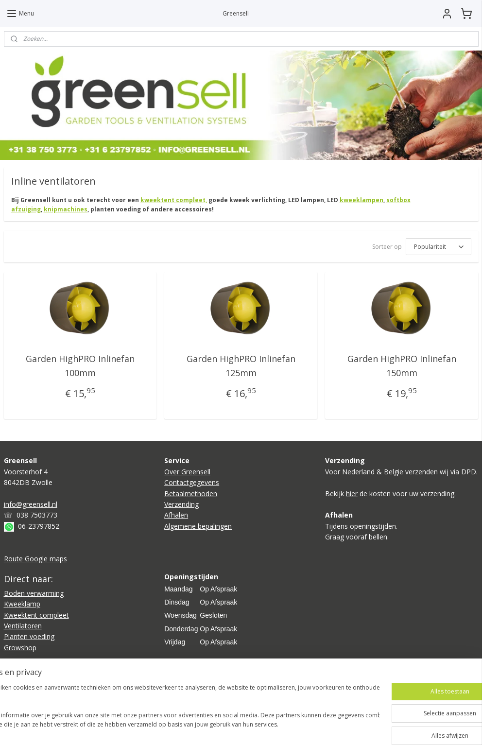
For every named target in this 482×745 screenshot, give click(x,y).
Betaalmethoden (190, 493)
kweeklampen (361, 200)
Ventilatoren (23, 625)
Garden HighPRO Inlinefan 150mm (401, 366)
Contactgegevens (191, 482)
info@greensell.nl (30, 504)
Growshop (20, 647)
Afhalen (176, 515)
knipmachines (65, 210)
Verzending (181, 504)
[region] (177, 711)
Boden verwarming (34, 593)
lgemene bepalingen (200, 526)
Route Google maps (35, 558)
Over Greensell (187, 471)
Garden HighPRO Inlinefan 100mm (80, 366)
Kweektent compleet (36, 615)
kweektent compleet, (173, 200)
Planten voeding (29, 636)
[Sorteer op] (438, 247)
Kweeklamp (22, 603)
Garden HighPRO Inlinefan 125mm (241, 366)
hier (352, 493)
